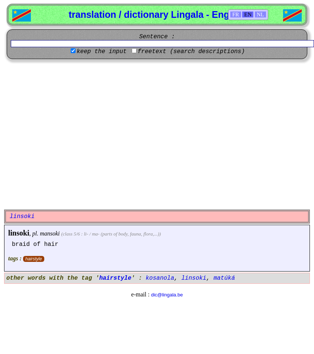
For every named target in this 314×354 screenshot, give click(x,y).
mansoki (50, 233)
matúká (224, 278)
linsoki (18, 233)
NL (260, 14)
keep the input (101, 51)
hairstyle (33, 259)
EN (247, 14)
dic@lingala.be (167, 295)
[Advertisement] (70, 134)
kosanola (159, 278)
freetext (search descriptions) (191, 51)
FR (235, 14)
